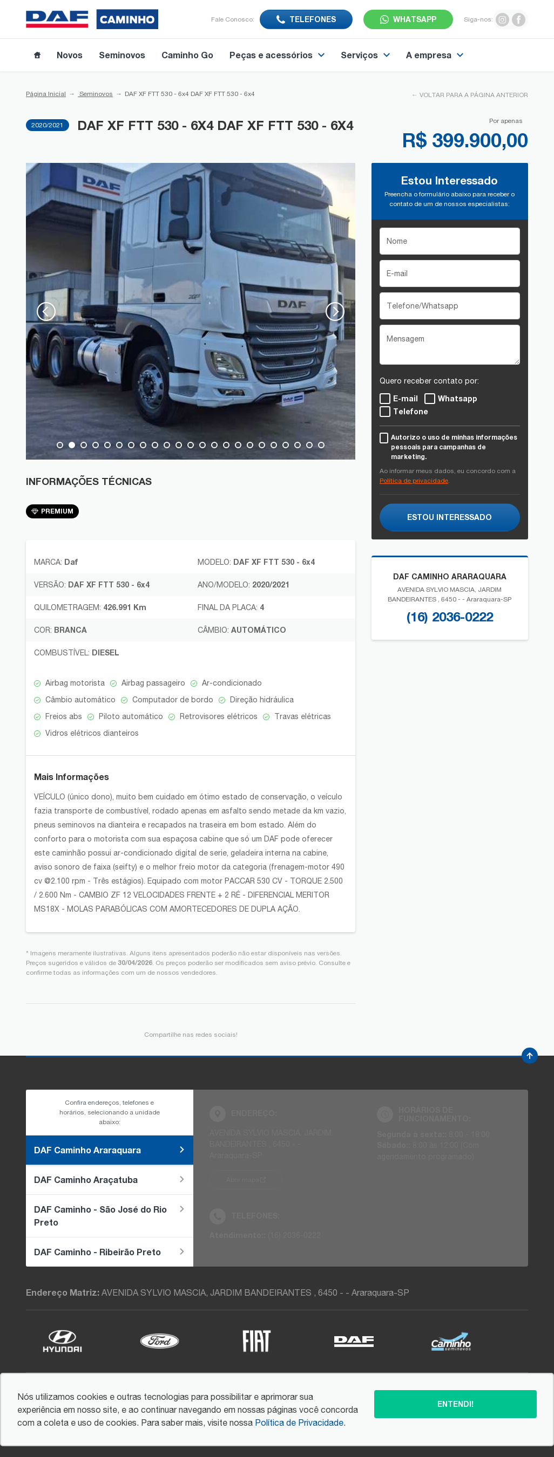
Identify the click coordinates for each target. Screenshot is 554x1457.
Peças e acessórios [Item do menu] (277, 55)
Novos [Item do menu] (70, 55)
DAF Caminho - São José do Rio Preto (109, 1215)
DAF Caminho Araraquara (109, 1150)
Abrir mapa (242, 1180)
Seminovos (95, 94)
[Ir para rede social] (502, 19)
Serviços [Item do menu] (365, 55)
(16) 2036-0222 (450, 616)
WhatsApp (414, 19)
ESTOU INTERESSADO (449, 517)
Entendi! (455, 1403)
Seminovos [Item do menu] (122, 55)
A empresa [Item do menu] (434, 55)
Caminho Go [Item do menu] (187, 55)
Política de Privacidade (299, 1422)
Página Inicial (46, 94)
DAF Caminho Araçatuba (109, 1179)
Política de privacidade (414, 480)
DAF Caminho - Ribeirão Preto (109, 1252)
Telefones (312, 19)
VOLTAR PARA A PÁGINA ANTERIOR (474, 95)
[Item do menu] (37, 55)
